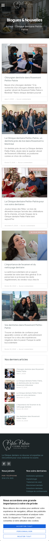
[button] (3, 5)
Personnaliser (24, 531)
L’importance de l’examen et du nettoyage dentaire (20, 266)
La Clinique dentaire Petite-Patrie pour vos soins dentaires (24, 203)
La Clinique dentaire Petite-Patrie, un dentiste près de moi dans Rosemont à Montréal (24, 141)
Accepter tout (24, 526)
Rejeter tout (24, 536)
